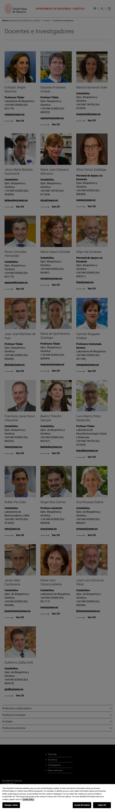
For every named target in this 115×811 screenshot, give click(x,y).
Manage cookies (11, 805)
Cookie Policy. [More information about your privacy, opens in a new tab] (28, 800)
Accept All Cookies (82, 805)
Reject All (102, 805)
